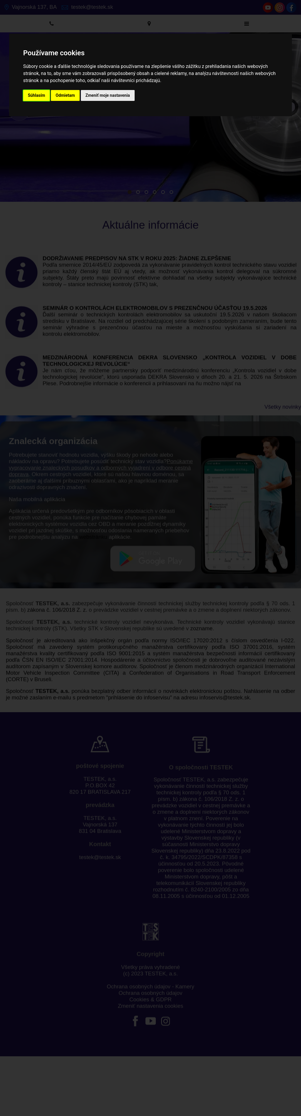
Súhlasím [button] (36, 95)
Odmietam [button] (65, 95)
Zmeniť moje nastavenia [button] (108, 95)
